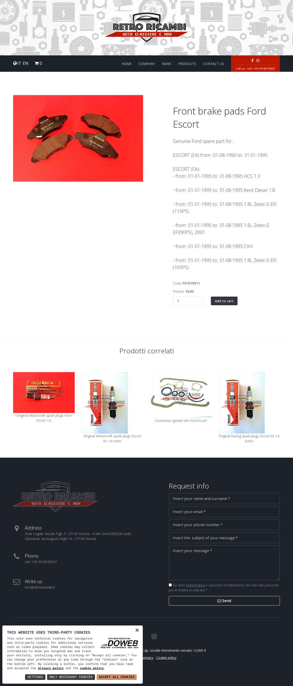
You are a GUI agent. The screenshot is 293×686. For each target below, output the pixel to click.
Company (147, 63)
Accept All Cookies (116, 677)
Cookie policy (166, 657)
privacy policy (51, 668)
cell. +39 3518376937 (261, 68)
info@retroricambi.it (40, 587)
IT (19, 63)
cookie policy (92, 668)
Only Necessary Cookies (71, 677)
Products (187, 63)
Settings (35, 677)
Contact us (213, 63)
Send (224, 600)
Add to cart (224, 301)
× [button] (137, 631)
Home (127, 63)
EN (25, 63)
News (166, 63)
